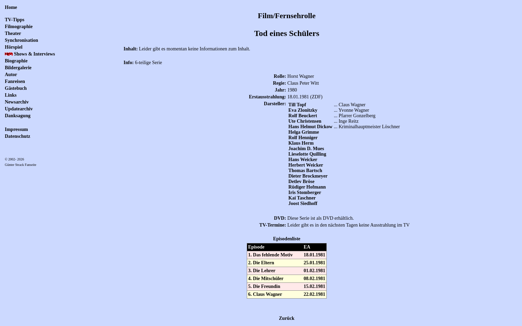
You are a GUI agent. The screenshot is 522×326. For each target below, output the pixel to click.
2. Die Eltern (261, 262)
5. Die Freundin (264, 286)
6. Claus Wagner (265, 294)
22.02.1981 (314, 294)
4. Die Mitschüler (265, 278)
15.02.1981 (314, 286)
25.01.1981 (314, 262)
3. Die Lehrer (261, 270)
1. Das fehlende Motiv (270, 254)
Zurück (286, 318)
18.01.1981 (314, 254)
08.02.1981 (314, 278)
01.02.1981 (314, 270)
